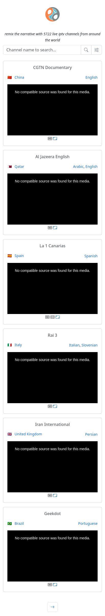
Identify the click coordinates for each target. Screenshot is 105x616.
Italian (74, 345)
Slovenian (90, 345)
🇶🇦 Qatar (15, 166)
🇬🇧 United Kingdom (24, 434)
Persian (91, 434)
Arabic (78, 166)
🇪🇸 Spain (15, 255)
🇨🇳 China (15, 77)
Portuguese (88, 523)
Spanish (91, 255)
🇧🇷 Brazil (15, 523)
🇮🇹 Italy (14, 344)
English (91, 77)
